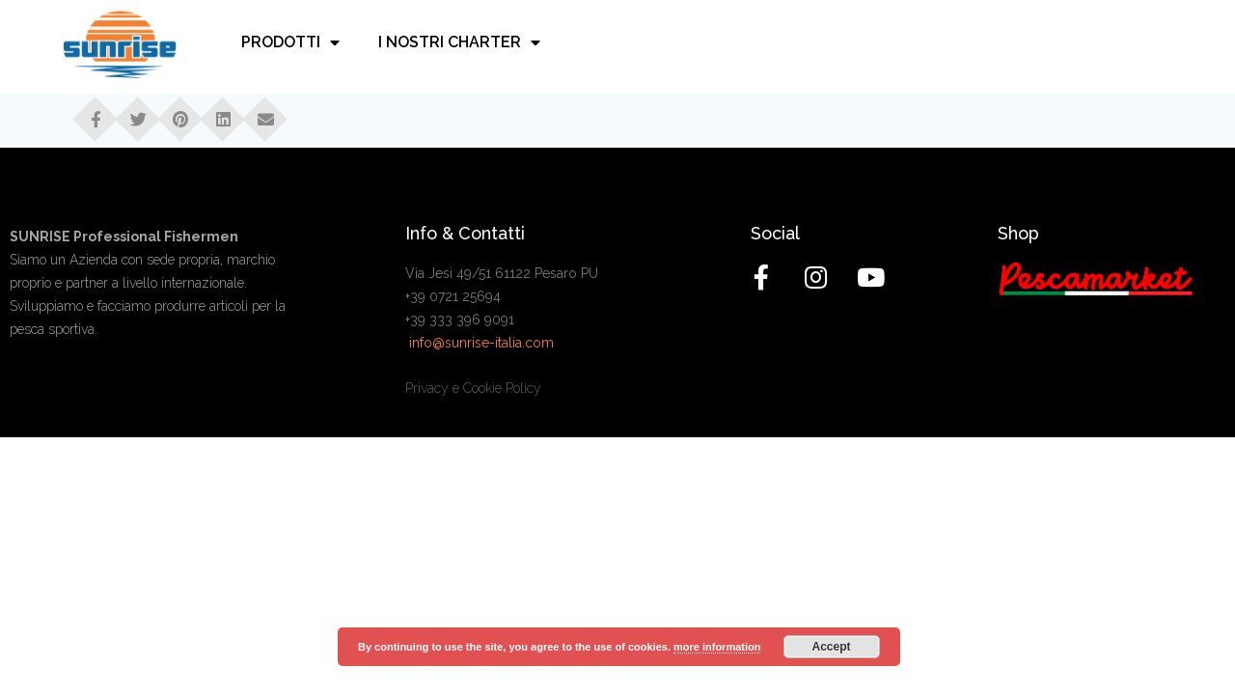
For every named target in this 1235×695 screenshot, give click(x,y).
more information (716, 647)
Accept (831, 646)
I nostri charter (459, 43)
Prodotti (290, 43)
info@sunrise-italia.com (481, 342)
